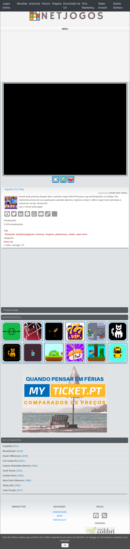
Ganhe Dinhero (118, 5)
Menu (65, 29)
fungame (49, 234)
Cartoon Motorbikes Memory (16, 465)
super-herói (81, 234)
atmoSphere (59, 512)
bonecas (40, 234)
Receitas (22, 3)
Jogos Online (6, 5)
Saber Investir (102, 5)
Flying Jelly (8, 485)
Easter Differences (12, 456)
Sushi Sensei (9, 470)
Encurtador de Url (71, 5)
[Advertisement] (65, 56)
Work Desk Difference (13, 480)
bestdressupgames (25, 234)
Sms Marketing (88, 5)
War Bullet (59, 520)
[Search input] (63, 310)
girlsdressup (61, 234)
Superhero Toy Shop (14, 189)
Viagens (57, 3)
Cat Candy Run (10, 461)
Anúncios (34, 3)
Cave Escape (9, 490)
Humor (46, 3)
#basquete (10, 234)
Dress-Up (8, 241)
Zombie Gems (10, 475)
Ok (65, 545)
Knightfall (7, 446)
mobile (71, 234)
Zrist (60, 516)
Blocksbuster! (9, 451)
